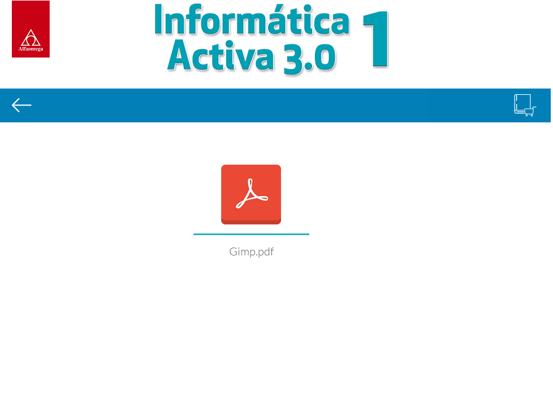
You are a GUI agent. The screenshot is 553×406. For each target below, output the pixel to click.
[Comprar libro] (525, 105)
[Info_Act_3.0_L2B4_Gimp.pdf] (251, 195)
